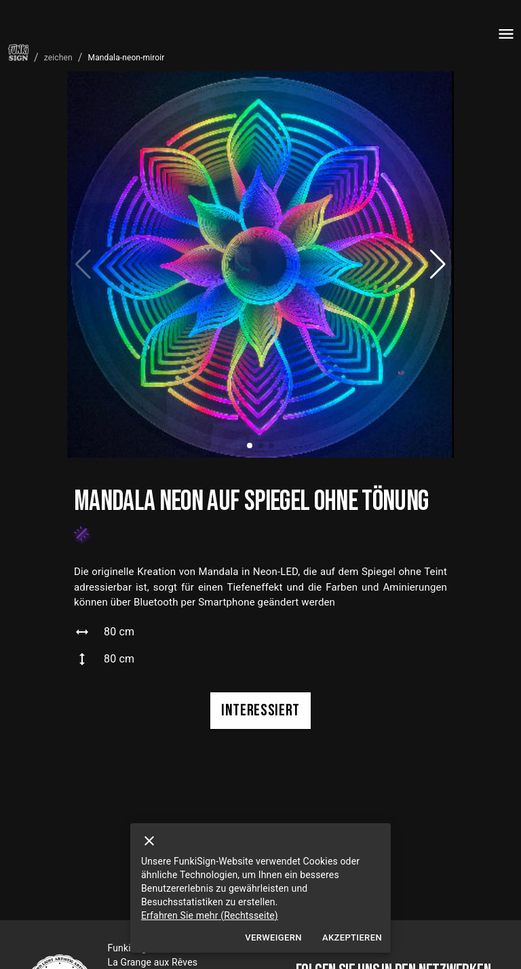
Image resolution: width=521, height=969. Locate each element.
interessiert (260, 710)
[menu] (506, 33)
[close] (149, 841)
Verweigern (273, 938)
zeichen (58, 57)
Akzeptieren (352, 938)
